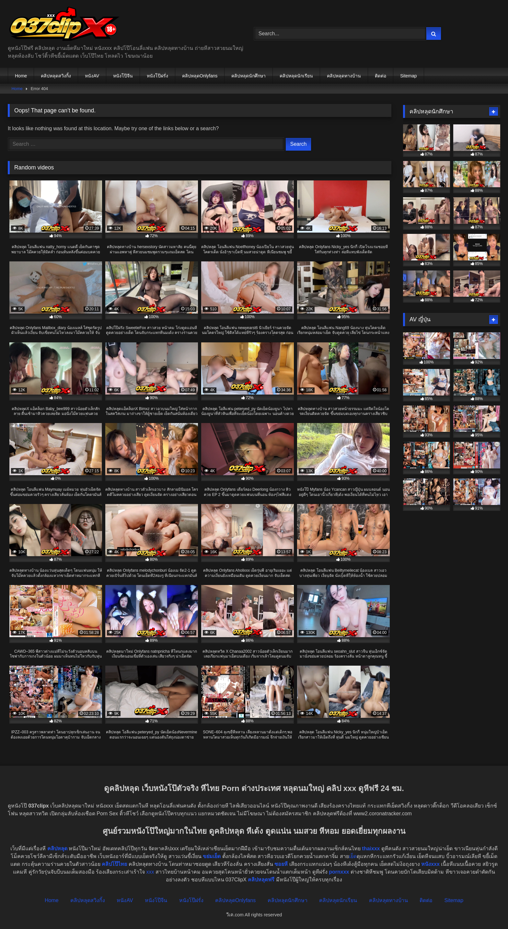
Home (21, 75)
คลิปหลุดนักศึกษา (248, 75)
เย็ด (353, 856)
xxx (150, 872)
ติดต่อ (380, 75)
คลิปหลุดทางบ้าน (344, 75)
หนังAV (92, 75)
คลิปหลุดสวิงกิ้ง (56, 75)
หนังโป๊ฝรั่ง (157, 75)
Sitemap (408, 75)
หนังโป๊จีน (123, 75)
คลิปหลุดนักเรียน (296, 75)
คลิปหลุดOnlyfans (199, 75)
